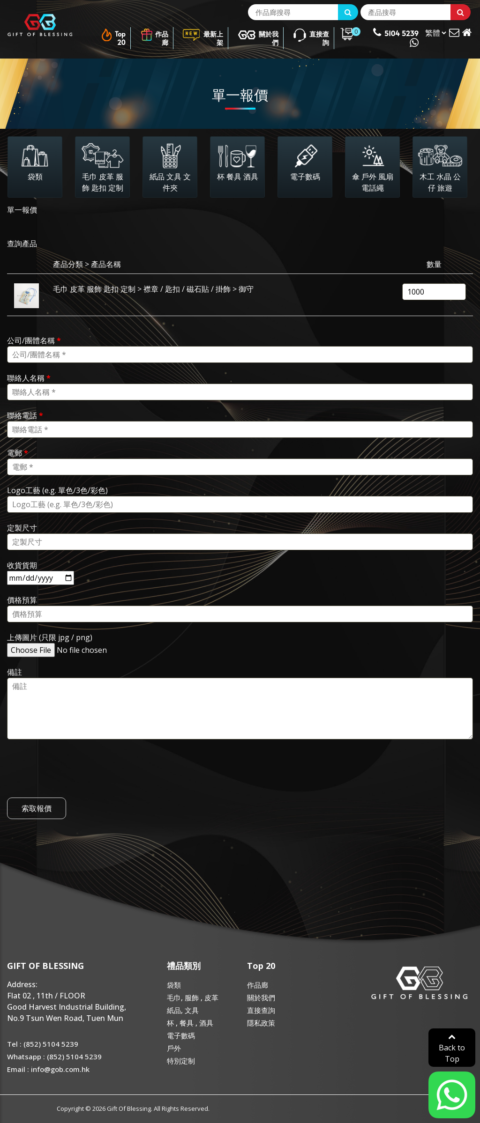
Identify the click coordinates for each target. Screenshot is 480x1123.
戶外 (174, 1048)
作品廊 (154, 35)
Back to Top (452, 1048)
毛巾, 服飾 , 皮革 (192, 997)
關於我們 (258, 35)
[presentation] (78, 779)
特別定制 (181, 1060)
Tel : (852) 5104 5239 (42, 1044)
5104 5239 (396, 37)
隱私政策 (261, 1022)
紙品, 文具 (183, 1010)
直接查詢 (311, 35)
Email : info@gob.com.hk (48, 1069)
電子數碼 (181, 1035)
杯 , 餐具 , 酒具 (190, 1022)
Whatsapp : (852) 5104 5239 (54, 1056)
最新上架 (202, 35)
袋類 (174, 985)
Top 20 (113, 35)
